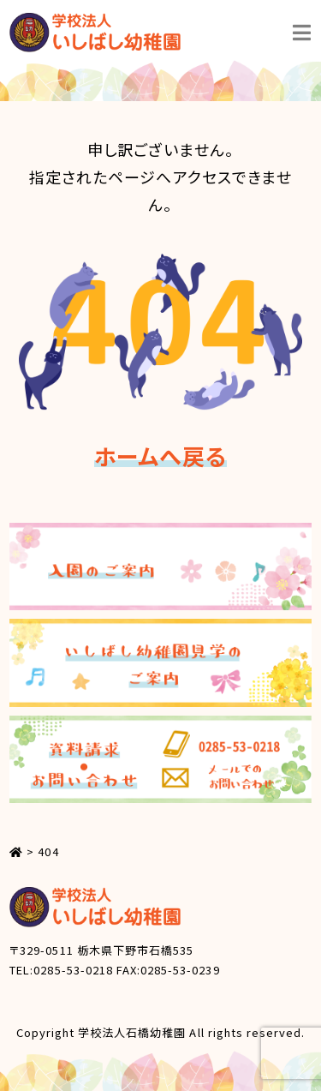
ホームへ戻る (160, 456)
